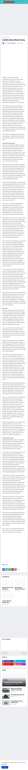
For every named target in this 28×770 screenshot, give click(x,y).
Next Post (24, 653)
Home (3, 37)
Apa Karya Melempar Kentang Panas (6, 601)
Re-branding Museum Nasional (17, 694)
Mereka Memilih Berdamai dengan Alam (20, 588)
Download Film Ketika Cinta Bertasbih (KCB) (17, 701)
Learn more (4, 764)
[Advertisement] (14, 19)
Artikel (7, 37)
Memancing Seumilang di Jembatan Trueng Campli (16, 689)
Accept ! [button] (5, 767)
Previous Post (4, 653)
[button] (1, 2)
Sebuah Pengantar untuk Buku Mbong (7, 588)
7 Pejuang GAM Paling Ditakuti (13, 682)
